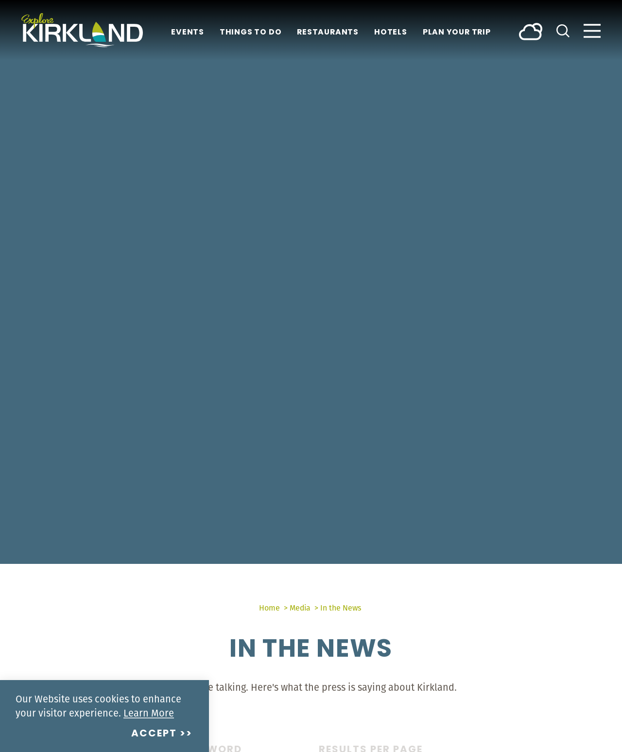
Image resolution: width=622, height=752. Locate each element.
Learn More (148, 713)
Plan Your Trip (457, 32)
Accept (154, 734)
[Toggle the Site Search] (563, 30)
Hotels (390, 32)
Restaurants (328, 32)
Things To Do (250, 32)
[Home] (82, 30)
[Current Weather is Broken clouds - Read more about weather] (530, 31)
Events (187, 32)
